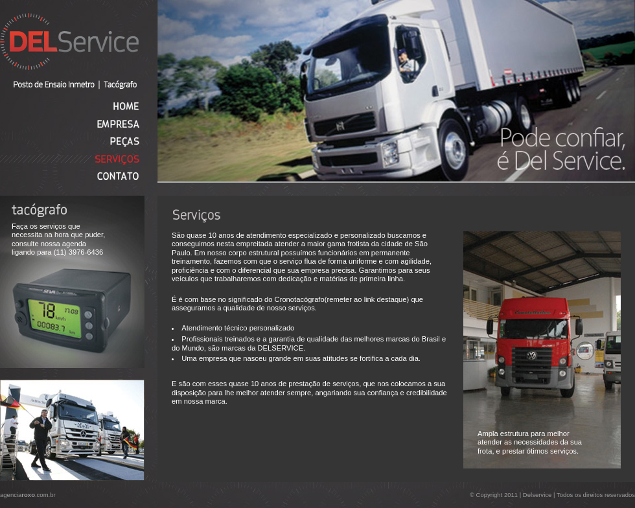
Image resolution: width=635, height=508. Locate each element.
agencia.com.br (28, 494)
